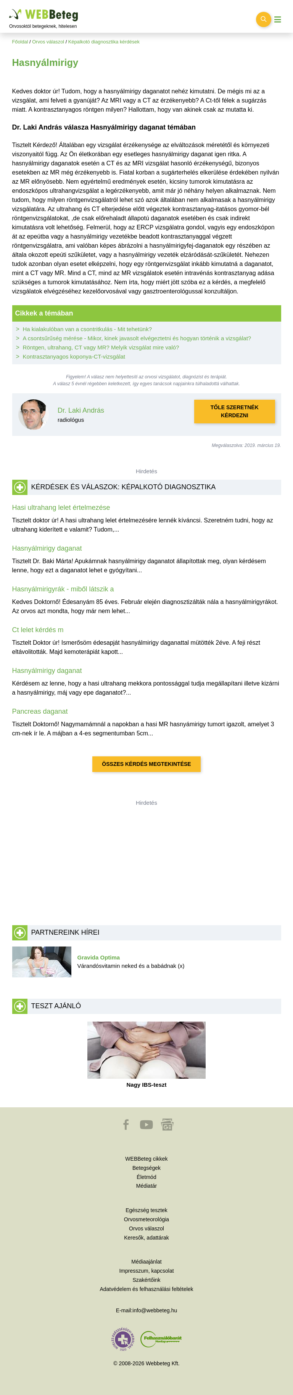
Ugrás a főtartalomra (9, 9)
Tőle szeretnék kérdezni (235, 411)
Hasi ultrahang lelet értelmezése (61, 507)
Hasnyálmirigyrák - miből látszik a (63, 589)
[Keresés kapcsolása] (263, 19)
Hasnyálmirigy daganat (47, 548)
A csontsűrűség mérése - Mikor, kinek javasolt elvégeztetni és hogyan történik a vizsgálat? (137, 338)
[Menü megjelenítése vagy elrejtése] (277, 19)
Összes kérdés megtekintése (146, 764)
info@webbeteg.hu (154, 1310)
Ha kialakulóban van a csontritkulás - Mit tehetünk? (87, 329)
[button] (126, 1128)
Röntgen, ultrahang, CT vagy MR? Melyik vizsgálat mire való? (101, 347)
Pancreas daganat (40, 711)
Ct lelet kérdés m (38, 630)
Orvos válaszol (48, 42)
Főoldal (20, 42)
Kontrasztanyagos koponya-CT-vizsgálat (74, 356)
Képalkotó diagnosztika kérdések (104, 42)
